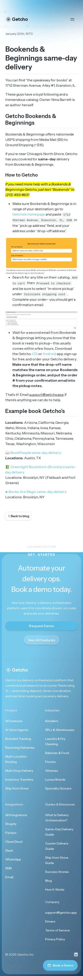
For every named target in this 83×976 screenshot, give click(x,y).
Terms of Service (57, 930)
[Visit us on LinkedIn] (76, 954)
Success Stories (57, 872)
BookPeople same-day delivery (33, 452)
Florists (50, 762)
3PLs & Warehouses (59, 730)
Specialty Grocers (58, 788)
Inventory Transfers (19, 780)
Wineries (51, 771)
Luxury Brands (55, 780)
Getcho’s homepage (28, 214)
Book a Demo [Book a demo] (60, 965)
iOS (35, 354)
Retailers (51, 721)
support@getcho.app (61, 913)
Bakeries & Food (57, 753)
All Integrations (16, 815)
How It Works (54, 890)
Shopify (10, 824)
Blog (48, 881)
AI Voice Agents (16, 730)
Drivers (50, 921)
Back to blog (18, 516)
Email (9, 877)
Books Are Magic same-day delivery (35, 491)
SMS (8, 868)
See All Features (41, 640)
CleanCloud (13, 842)
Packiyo (11, 833)
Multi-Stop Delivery (19, 771)
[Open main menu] (72, 19)
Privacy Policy (55, 939)
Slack (9, 850)
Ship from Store (17, 788)
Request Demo (41, 626)
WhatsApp (13, 859)
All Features (14, 721)
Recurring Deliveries (20, 748)
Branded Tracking (18, 739)
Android (49, 354)
